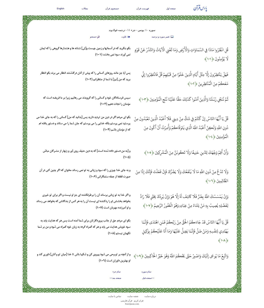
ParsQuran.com (132, 304)
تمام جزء (117, 271)
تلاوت (126, 37)
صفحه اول (171, 8)
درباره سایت (150, 296)
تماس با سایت (114, 296)
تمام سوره (146, 271)
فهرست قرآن (142, 8)
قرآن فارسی (126, 300)
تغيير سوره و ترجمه (163, 37)
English (60, 8)
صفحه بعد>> (115, 278)
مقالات (85, 8)
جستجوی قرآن (112, 8)
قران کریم (138, 300)
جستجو (95, 37)
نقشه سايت (132, 296)
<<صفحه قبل (148, 278)
